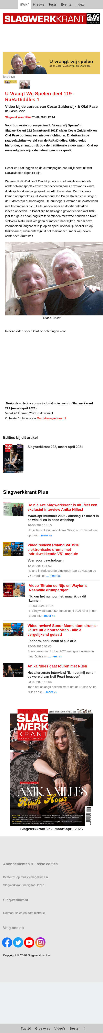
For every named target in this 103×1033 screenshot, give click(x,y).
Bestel (75, 1028)
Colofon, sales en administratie (24, 913)
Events (66, 4)
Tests (53, 4)
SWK (24, 4)
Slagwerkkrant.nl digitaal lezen (23, 885)
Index (79, 4)
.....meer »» (44, 535)
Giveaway (42, 1028)
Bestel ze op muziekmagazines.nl (26, 877)
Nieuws (38, 4)
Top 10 (26, 1028)
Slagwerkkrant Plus (18, 117)
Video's (60, 1028)
